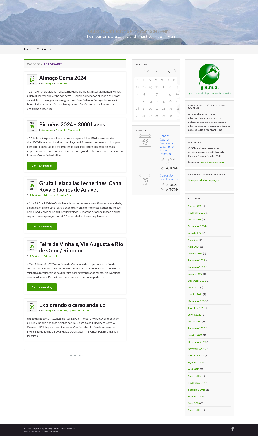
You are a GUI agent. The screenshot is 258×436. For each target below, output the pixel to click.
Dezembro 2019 (197, 341)
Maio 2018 (194, 403)
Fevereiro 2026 (196, 212)
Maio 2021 (194, 287)
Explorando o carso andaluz (72, 305)
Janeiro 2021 (195, 294)
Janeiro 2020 (195, 335)
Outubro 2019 (196, 355)
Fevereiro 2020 (196, 328)
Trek (81, 130)
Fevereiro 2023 (196, 260)
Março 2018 (194, 409)
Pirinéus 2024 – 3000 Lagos (72, 124)
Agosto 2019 (195, 362)
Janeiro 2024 (195, 253)
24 (177, 108)
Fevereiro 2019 (196, 382)
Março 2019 (194, 375)
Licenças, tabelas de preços (203, 180)
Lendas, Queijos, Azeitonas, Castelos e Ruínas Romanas (167, 145)
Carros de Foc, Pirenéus (169, 177)
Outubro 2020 (196, 307)
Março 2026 (194, 205)
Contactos (44, 49)
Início (27, 49)
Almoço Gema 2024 (62, 77)
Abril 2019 (194, 369)
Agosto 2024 (195, 233)
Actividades (61, 83)
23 (170, 108)
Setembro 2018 (197, 389)
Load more (75, 355)
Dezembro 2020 (197, 301)
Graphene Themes (49, 431)
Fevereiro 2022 (196, 267)
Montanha (73, 130)
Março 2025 (194, 219)
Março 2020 (194, 321)
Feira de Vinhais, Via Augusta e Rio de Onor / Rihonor (81, 247)
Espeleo (72, 310)
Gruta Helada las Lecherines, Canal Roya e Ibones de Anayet (81, 186)
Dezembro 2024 (197, 226)
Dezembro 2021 (197, 280)
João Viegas (47, 83)
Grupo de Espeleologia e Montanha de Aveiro (129, 30)
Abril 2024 (194, 246)
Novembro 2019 (197, 348)
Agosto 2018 (195, 396)
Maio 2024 (194, 239)
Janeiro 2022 (195, 273)
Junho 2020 (194, 314)
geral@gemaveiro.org (212, 161)
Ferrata (80, 310)
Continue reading (42, 165)
